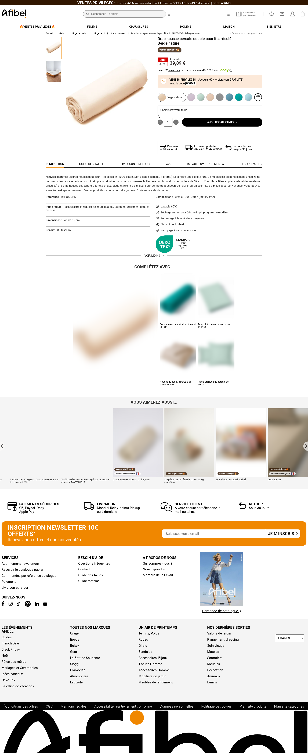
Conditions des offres (21, 710)
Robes (143, 641)
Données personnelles (176, 711)
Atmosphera (79, 677)
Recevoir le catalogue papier (22, 571)
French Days (11, 645)
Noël (5, 657)
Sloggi (74, 665)
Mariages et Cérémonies (20, 669)
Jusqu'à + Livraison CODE (154, 3)
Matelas (213, 653)
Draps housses (117, 34)
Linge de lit (99, 34)
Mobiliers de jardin (152, 677)
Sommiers (214, 659)
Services (10, 559)
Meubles (213, 665)
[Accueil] (14, 14)
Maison (62, 34)
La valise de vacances (18, 687)
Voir (258, 98)
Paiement (9, 583)
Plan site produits (253, 711)
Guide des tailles (90, 576)
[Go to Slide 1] (53, 49)
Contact (84, 570)
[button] (107, 96)
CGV (49, 711)
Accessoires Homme (154, 671)
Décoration (215, 671)
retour (24, 589)
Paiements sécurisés (39, 505)
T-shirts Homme (150, 665)
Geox (74, 653)
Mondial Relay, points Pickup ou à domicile (118, 511)
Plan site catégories (289, 711)
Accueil (49, 34)
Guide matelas (89, 582)
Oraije (74, 635)
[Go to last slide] (2, 447)
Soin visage (215, 647)
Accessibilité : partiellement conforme (123, 711)
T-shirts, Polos (149, 635)
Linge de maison (80, 34)
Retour (256, 505)
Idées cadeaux (12, 675)
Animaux (213, 677)
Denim (212, 684)
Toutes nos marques (90, 629)
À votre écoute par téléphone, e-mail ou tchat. (198, 511)
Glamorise (77, 671)
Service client (189, 505)
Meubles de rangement (156, 684)
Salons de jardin (219, 635)
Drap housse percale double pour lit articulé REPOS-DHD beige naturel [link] (165, 34)
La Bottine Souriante (85, 659)
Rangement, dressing (223, 641)
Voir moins (152, 257)
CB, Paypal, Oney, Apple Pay (32, 511)
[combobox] (202, 111)
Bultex (74, 647)
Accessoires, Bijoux (153, 659)
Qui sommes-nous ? (157, 565)
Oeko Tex (8, 681)
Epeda (74, 641)
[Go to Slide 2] (53, 73)
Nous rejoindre (154, 570)
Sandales (145, 653)
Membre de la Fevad (158, 576)
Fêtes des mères (14, 663)
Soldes (7, 638)
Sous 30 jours (259, 509)
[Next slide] (305, 447)
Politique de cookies (216, 711)
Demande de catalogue (221, 612)
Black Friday (11, 651)
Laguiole (76, 684)
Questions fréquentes (94, 565)
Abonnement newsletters (20, 565)
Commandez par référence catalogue (29, 577)
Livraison (106, 505)
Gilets (143, 647)
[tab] (251, 166)
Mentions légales (73, 711)
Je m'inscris (283, 534)
